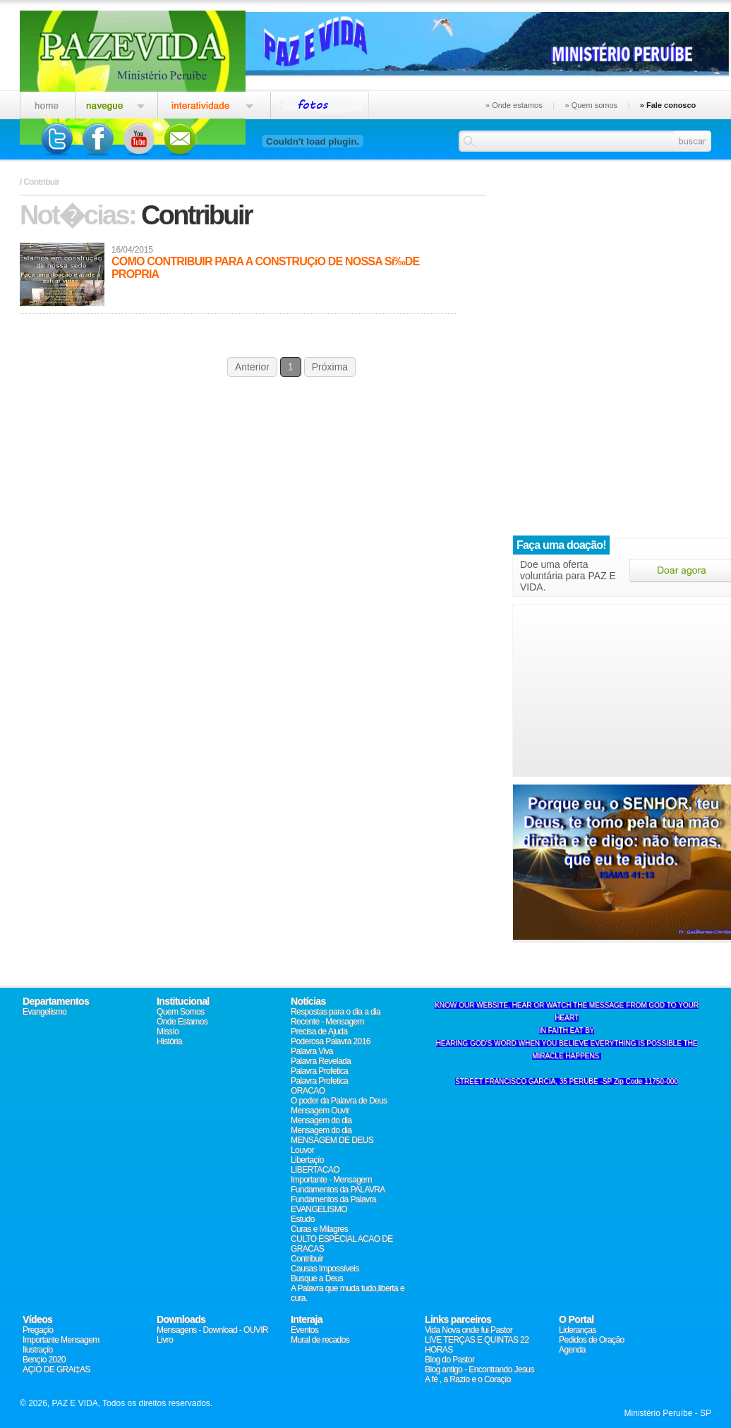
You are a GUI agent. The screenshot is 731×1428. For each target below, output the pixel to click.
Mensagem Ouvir (320, 1110)
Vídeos (37, 1319)
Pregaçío (38, 1330)
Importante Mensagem (61, 1340)
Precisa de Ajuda (319, 1031)
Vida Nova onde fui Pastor (468, 1330)
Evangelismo (44, 1012)
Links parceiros (458, 1319)
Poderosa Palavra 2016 (330, 1041)
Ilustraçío (38, 1350)
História (169, 1041)
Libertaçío (307, 1160)
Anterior (252, 367)
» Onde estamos (514, 105)
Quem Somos (180, 1012)
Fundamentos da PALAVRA (338, 1189)
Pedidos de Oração (591, 1340)
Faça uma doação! (561, 545)
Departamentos (56, 1001)
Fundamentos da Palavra (333, 1199)
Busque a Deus (317, 1278)
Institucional (183, 1001)
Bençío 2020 (44, 1360)
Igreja (116, 103)
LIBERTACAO (315, 1170)
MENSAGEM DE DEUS (332, 1140)
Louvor (302, 1150)
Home (47, 103)
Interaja (306, 1319)
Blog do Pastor (449, 1360)
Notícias (308, 1001)
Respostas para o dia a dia (335, 1012)
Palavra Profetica (319, 1071)
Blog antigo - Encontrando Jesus (479, 1369)
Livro (165, 1340)
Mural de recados (320, 1340)
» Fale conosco (668, 105)
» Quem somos (590, 105)
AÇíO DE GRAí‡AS (56, 1369)
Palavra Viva (312, 1051)
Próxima (330, 367)
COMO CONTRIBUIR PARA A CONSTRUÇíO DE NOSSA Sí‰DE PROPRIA (265, 267)
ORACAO (308, 1091)
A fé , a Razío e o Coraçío (468, 1379)
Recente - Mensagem (327, 1022)
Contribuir (307, 1259)
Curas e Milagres (319, 1229)
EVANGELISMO (319, 1209)
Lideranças (577, 1330)
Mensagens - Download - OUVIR (212, 1330)
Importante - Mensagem (331, 1180)
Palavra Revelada (321, 1061)
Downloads (181, 1319)
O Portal (576, 1319)
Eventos (320, 103)
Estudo (303, 1219)
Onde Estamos (182, 1022)
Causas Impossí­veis (325, 1268)
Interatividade (213, 103)
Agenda (572, 1350)
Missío (168, 1031)
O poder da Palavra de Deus (339, 1101)
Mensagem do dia (321, 1120)
